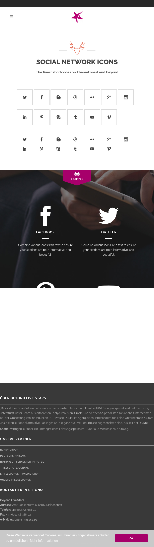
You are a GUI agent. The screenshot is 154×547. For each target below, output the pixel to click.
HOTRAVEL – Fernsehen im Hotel (22, 462)
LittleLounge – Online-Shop (19, 474)
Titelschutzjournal (14, 468)
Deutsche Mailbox (13, 456)
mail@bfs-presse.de (23, 520)
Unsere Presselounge (15, 480)
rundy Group (9, 450)
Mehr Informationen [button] (44, 540)
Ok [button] (131, 538)
